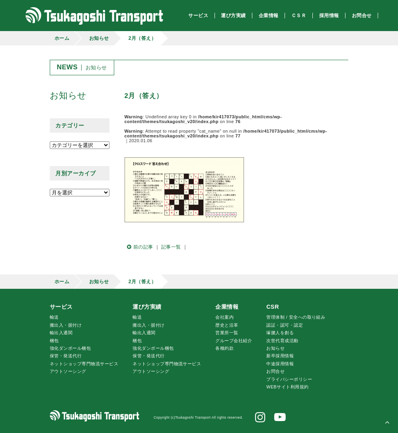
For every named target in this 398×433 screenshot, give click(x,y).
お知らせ (99, 38)
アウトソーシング (68, 371)
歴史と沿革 (226, 325)
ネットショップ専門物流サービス (84, 363)
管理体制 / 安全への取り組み (295, 317)
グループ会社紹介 (233, 340)
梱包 (54, 340)
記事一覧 (171, 247)
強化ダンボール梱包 (70, 348)
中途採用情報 (280, 363)
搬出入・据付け (66, 325)
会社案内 (224, 317)
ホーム (62, 38)
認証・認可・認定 (284, 325)
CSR (272, 307)
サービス (61, 307)
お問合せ (275, 371)
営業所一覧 (226, 332)
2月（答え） (142, 38)
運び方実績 (147, 307)
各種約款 (224, 348)
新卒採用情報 (280, 355)
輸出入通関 (61, 332)
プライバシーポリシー (289, 379)
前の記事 (139, 247)
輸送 (54, 317)
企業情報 (226, 307)
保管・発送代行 (66, 355)
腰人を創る (280, 332)
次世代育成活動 (282, 340)
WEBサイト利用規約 (287, 386)
